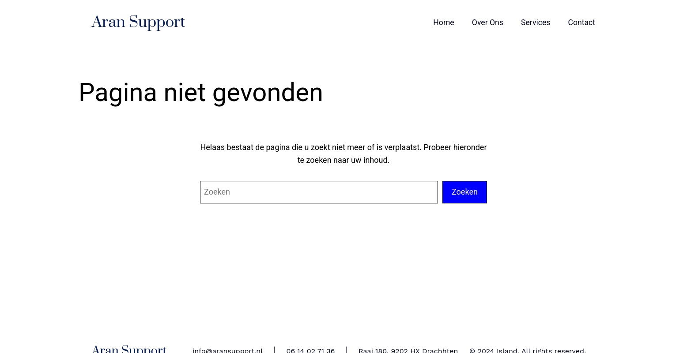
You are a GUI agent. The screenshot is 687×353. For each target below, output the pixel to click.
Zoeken (465, 191)
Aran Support (138, 22)
